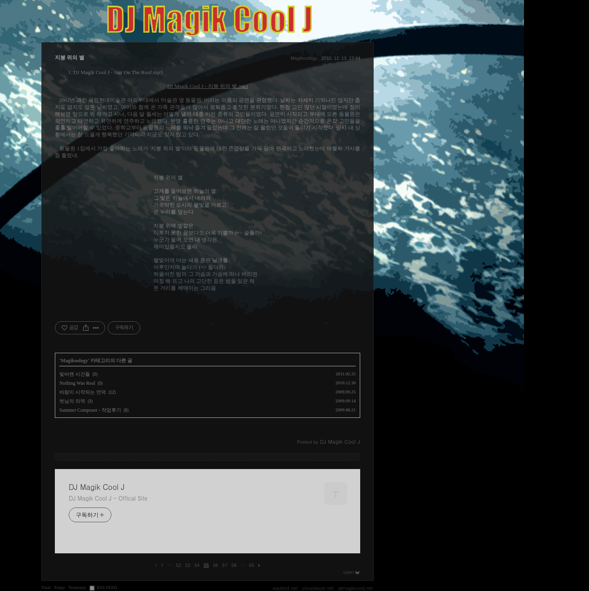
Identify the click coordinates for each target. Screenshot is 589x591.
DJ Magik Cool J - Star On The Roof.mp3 (117, 72)
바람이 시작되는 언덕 (82, 392)
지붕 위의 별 (69, 57)
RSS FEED (107, 587)
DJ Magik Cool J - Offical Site (108, 498)
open (351, 571)
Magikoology (304, 58)
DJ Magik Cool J (96, 487)
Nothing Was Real (77, 383)
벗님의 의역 (72, 401)
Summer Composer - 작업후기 (90, 410)
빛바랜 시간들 (74, 374)
